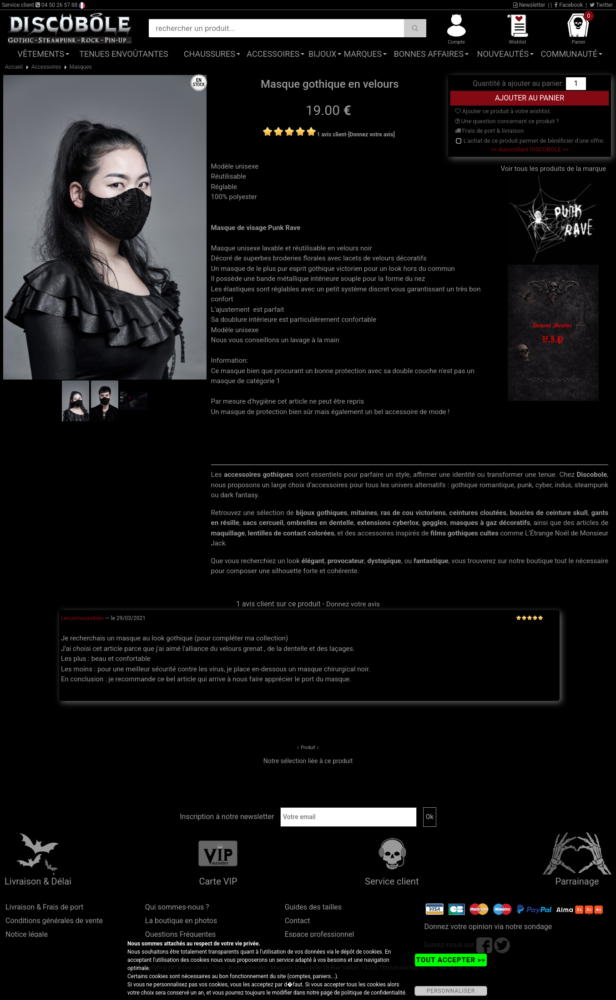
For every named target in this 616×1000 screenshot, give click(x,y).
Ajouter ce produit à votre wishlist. (503, 111)
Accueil (14, 67)
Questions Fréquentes (180, 934)
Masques (81, 67)
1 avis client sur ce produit (278, 604)
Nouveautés (503, 54)
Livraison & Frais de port (44, 907)
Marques (362, 54)
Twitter (601, 5)
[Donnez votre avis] (371, 134)
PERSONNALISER (451, 991)
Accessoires (273, 54)
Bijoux (322, 54)
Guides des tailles (313, 907)
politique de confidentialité (373, 993)
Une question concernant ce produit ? (507, 121)
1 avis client (331, 134)
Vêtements (40, 54)
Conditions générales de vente (54, 920)
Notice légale (26, 934)
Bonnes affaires (429, 54)
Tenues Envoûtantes (123, 54)
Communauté (569, 54)
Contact (297, 920)
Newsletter (529, 5)
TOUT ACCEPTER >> (450, 960)
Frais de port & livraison (489, 130)
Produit (308, 747)
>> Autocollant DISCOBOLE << (529, 149)
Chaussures (209, 54)
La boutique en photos (181, 920)
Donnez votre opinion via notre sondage (488, 926)
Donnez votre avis (353, 604)
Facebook (569, 5)
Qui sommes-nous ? (177, 907)
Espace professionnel (319, 934)
